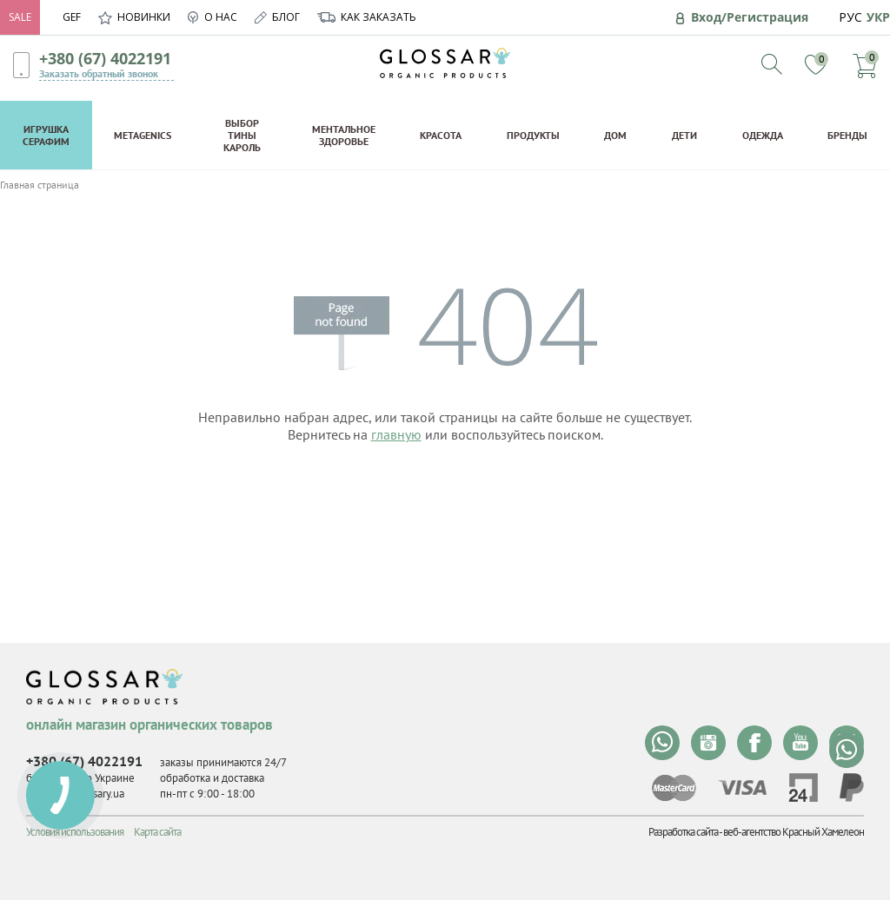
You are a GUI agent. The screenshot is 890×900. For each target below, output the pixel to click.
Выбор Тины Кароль (242, 135)
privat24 (803, 787)
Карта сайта (157, 831)
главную (396, 434)
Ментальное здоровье (343, 135)
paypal (852, 787)
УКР (878, 17)
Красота (441, 135)
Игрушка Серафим (46, 135)
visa (742, 787)
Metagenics (142, 135)
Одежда (762, 135)
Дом (615, 135)
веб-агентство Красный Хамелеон (793, 831)
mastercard (674, 788)
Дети (684, 135)
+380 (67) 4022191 (105, 58)
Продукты (533, 135)
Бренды (847, 135)
